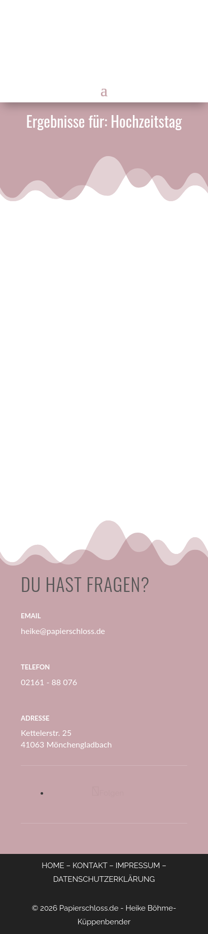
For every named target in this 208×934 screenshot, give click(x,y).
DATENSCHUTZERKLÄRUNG (104, 879)
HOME (53, 865)
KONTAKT (90, 865)
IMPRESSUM (138, 865)
